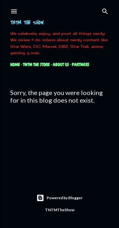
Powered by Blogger (59, 198)
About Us (61, 64)
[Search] (105, 10)
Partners (80, 64)
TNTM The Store (36, 64)
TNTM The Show (26, 23)
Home (15, 64)
